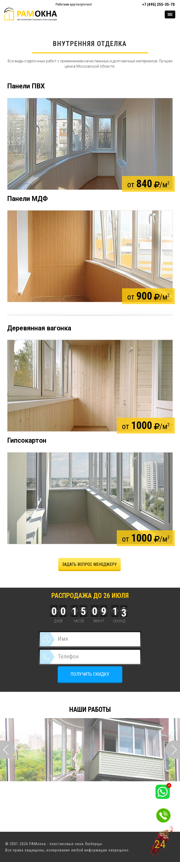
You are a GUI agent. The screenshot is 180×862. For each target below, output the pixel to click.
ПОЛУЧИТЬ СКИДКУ (90, 674)
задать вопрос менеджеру (89, 564)
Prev (7, 749)
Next (172, 749)
